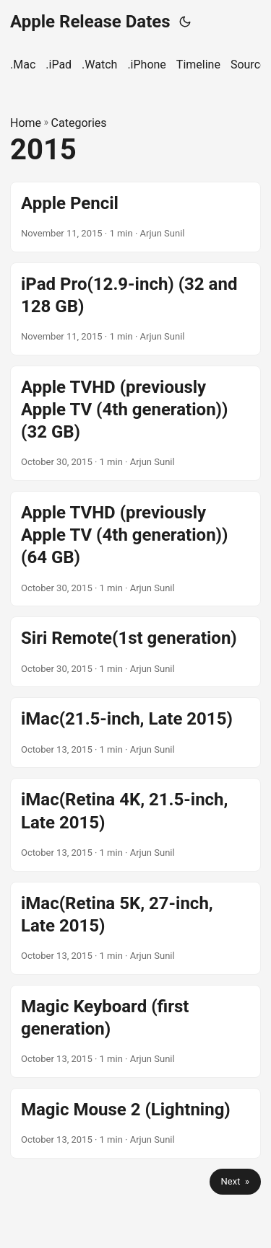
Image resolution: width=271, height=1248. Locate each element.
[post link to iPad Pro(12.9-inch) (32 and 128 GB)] (135, 309)
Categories (79, 123)
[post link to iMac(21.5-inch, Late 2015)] (135, 732)
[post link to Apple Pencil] (135, 217)
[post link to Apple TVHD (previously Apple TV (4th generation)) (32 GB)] (135, 423)
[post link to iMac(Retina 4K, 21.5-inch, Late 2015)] (135, 824)
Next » (235, 1181)
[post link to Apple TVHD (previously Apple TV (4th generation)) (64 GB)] (135, 549)
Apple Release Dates (90, 22)
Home (25, 123)
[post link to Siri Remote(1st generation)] (135, 651)
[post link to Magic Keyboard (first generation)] (135, 1031)
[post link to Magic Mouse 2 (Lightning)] (135, 1123)
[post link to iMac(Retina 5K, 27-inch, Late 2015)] (135, 928)
